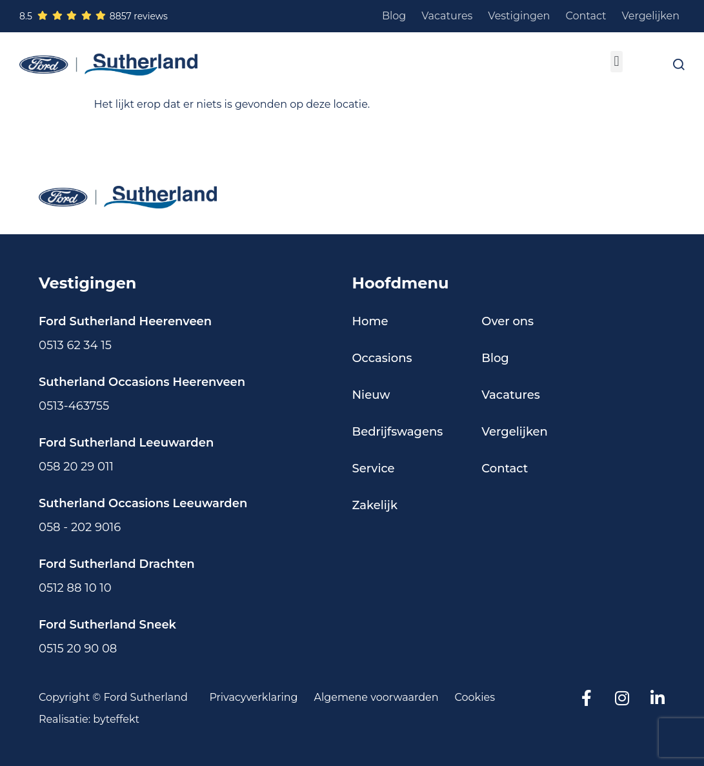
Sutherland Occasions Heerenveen (142, 382)
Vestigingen (519, 16)
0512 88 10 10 (75, 588)
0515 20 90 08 (78, 648)
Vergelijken (651, 16)
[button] (616, 61)
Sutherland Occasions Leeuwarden (143, 503)
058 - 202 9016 (80, 527)
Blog (394, 16)
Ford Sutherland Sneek (107, 625)
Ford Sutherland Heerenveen (125, 321)
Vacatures (446, 16)
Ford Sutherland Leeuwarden (126, 443)
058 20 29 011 (76, 466)
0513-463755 (74, 406)
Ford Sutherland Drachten (117, 564)
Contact (585, 16)
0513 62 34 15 (75, 345)
